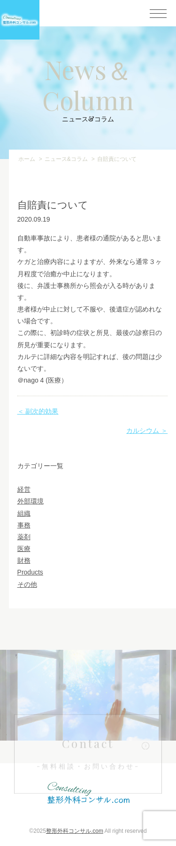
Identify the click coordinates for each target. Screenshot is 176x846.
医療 (24, 548)
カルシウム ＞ (147, 430)
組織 (24, 513)
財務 (24, 560)
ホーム (26, 159)
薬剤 (24, 537)
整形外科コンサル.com (74, 831)
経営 (24, 489)
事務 (24, 525)
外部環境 (30, 501)
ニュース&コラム (66, 159)
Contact (88, 766)
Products (30, 572)
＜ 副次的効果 (38, 411)
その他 (27, 584)
